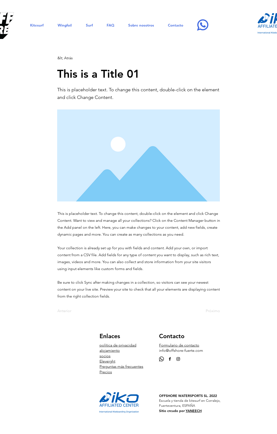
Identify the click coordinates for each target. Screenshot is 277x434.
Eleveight (107, 361)
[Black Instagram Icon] (178, 359)
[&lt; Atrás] (73, 58)
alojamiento (110, 350)
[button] (36, 25)
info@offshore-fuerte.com (181, 350)
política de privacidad (118, 345)
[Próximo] (208, 311)
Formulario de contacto (179, 345)
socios (105, 356)
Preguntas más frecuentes (121, 366)
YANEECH (194, 411)
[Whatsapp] (161, 359)
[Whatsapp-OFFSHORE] (202, 25)
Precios (106, 372)
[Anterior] (73, 311)
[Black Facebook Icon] (169, 359)
